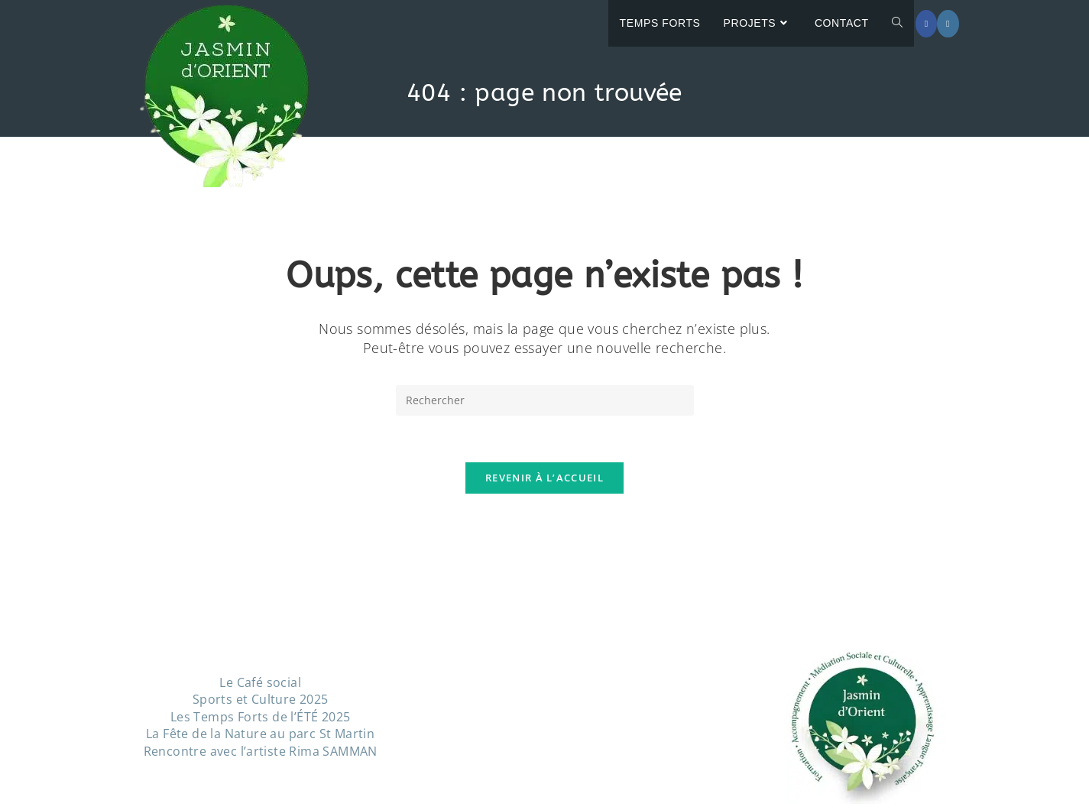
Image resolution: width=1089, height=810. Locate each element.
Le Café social (260, 682)
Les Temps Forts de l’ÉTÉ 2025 (260, 716)
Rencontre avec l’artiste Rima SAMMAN (261, 751)
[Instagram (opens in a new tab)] (947, 23)
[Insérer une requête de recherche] (545, 400)
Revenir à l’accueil (544, 477)
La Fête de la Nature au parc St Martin (260, 733)
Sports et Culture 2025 (261, 699)
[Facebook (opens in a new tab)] (926, 23)
